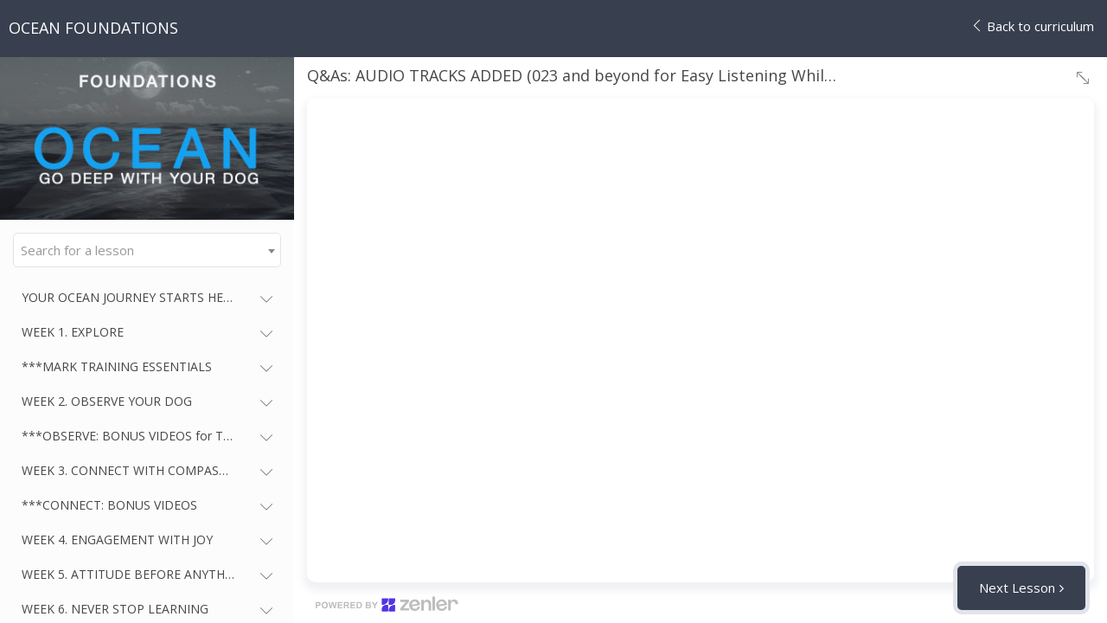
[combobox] (147, 250)
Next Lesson (1017, 587)
